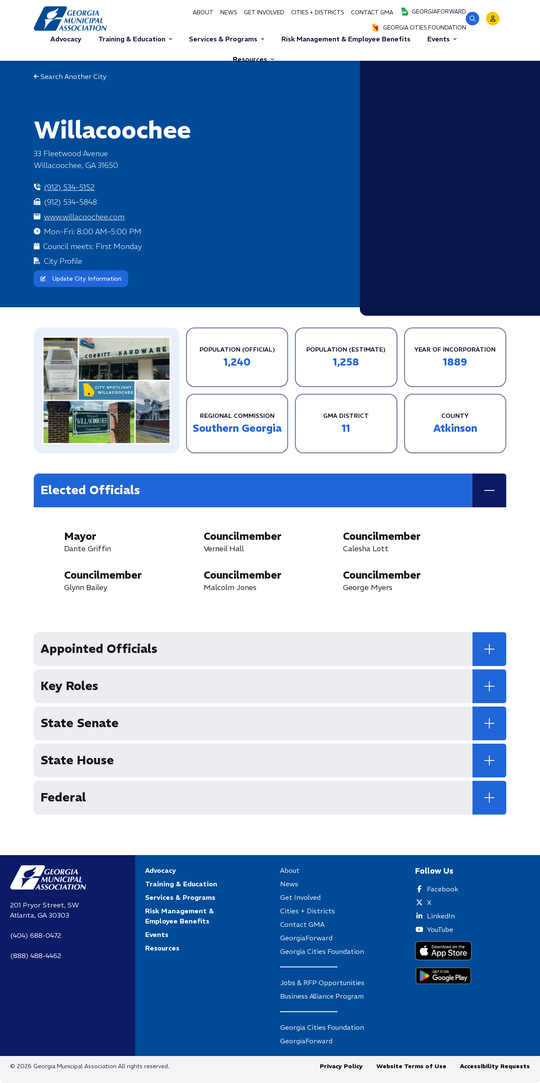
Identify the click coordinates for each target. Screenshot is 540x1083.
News (228, 12)
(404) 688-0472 (35, 935)
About (203, 12)
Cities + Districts (317, 12)
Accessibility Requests (495, 1066)
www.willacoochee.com (84, 217)
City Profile (63, 261)
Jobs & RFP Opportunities (322, 982)
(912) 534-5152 (69, 187)
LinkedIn (441, 916)
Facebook (442, 889)
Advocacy (160, 870)
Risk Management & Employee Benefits (179, 916)
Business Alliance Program (322, 996)
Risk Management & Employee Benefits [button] (345, 39)
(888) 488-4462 (35, 955)
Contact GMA (372, 12)
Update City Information (81, 278)
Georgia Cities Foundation (418, 28)
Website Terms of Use (411, 1066)
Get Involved (264, 12)
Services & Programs (227, 39)
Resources (253, 59)
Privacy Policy (341, 1066)
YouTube (440, 929)
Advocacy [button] (65, 39)
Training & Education (135, 39)
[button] (472, 18)
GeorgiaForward (433, 12)
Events (442, 39)
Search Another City (70, 76)
